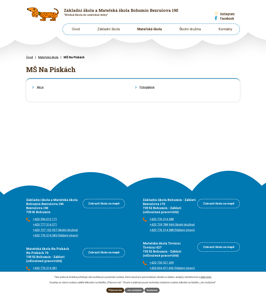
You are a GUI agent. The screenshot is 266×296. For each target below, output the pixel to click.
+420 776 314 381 (45, 268)
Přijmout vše (115, 290)
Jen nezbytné (134, 290)
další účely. (206, 276)
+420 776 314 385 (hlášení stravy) (55, 235)
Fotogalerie (147, 87)
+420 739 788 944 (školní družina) (172, 224)
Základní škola (108, 29)
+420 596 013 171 (45, 219)
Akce (40, 87)
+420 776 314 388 (162, 219)
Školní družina (190, 29)
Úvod (76, 29)
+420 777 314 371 (45, 224)
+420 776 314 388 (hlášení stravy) (172, 230)
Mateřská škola (149, 29)
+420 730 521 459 (162, 262)
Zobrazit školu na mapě (101, 203)
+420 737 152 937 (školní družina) (55, 230)
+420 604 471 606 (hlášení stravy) (172, 268)
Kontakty (225, 29)
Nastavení (152, 290)
